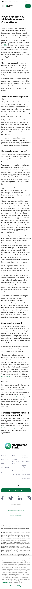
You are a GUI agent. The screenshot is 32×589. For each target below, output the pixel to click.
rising (6, 45)
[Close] (30, 558)
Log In (28, 6)
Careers (14, 467)
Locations (3, 455)
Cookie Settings (26, 461)
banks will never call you (18, 397)
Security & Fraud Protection (16, 515)
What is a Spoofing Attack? (16, 513)
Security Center (26, 478)
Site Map (24, 470)
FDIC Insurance (26, 474)
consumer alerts (6, 376)
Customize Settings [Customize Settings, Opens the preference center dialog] (16, 586)
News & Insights (16, 474)
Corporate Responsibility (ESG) (15, 461)
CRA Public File (5, 467)
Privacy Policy (6, 582)
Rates (2, 463)
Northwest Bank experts (9, 428)
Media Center (15, 470)
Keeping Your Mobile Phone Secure (16, 510)
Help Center (4, 459)
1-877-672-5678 (16, 490)
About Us (14, 455)
